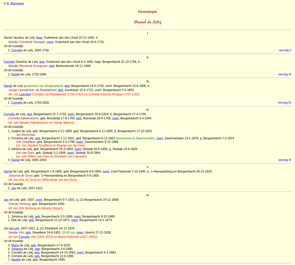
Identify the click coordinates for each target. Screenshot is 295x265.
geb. (38, 138)
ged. (42, 61)
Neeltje (16, 259)
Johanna (17, 248)
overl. (50, 42)
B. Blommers (15, 3)
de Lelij (14, 228)
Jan (13, 188)
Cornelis (16, 50)
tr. (115, 131)
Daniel (15, 74)
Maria (15, 245)
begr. (39, 37)
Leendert (25, 94)
